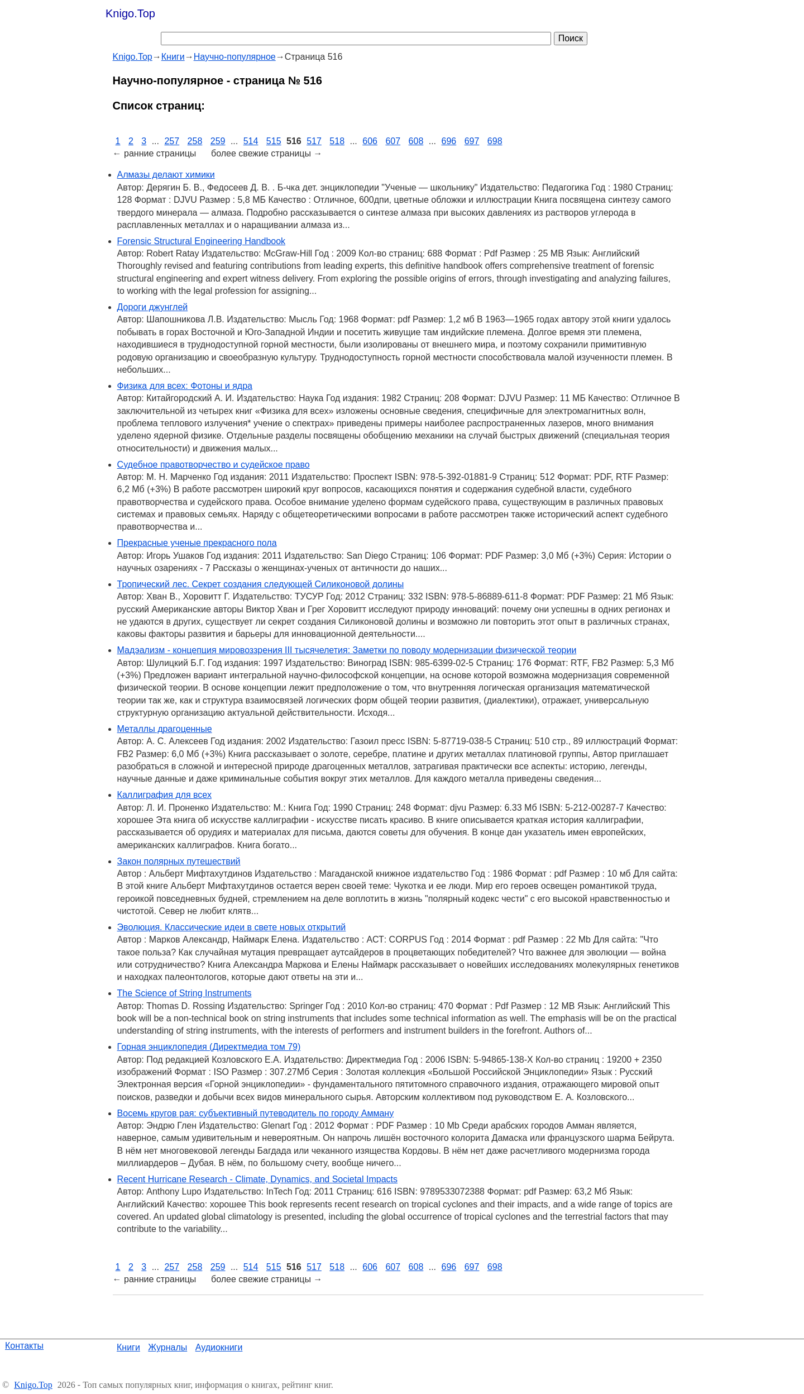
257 (171, 141)
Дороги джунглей (152, 307)
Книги (128, 1347)
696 (449, 141)
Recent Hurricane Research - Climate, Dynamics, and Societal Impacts (257, 1179)
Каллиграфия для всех (164, 795)
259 (218, 141)
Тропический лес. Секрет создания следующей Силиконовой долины (260, 584)
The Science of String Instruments (184, 993)
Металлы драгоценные (164, 729)
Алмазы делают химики (166, 174)
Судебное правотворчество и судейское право (213, 464)
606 (369, 141)
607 (392, 141)
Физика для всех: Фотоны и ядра (184, 386)
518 (336, 141)
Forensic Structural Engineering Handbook (201, 241)
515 (273, 141)
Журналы (167, 1347)
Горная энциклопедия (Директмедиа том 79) (209, 1047)
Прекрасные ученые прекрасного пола (197, 543)
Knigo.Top (130, 13)
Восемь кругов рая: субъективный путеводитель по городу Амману (255, 1113)
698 (494, 141)
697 (472, 141)
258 (195, 141)
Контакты (24, 1345)
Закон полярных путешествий (179, 861)
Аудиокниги (219, 1347)
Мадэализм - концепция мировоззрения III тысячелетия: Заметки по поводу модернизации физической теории (347, 650)
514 (251, 141)
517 (314, 141)
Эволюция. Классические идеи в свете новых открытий (231, 927)
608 (416, 141)
